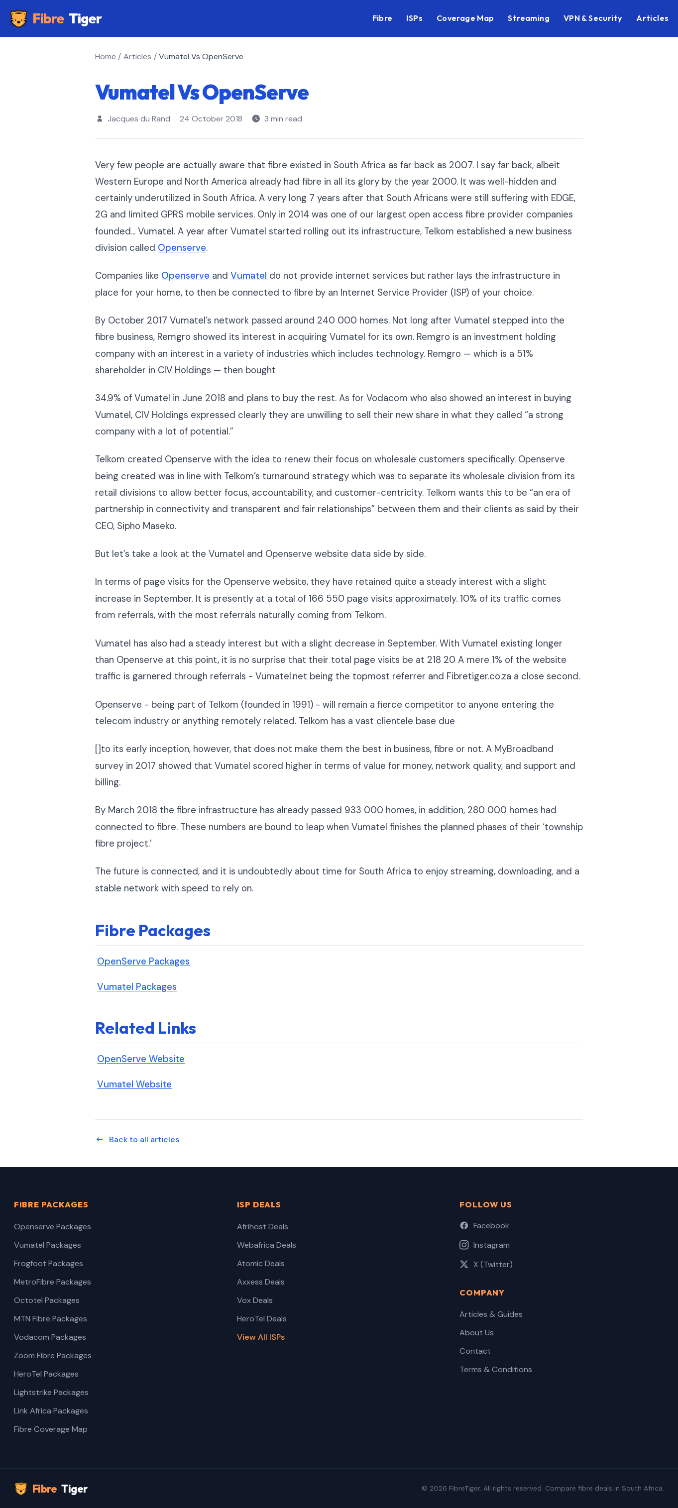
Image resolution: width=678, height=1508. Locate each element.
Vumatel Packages (137, 987)
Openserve (182, 248)
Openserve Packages (52, 1226)
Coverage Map (465, 18)
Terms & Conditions (495, 1369)
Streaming (529, 18)
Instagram (484, 1245)
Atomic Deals (261, 1263)
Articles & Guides (491, 1314)
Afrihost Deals (262, 1226)
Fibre (55, 18)
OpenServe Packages (143, 962)
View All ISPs (261, 1337)
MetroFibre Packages (52, 1282)
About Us (476, 1332)
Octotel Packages (47, 1300)
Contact (475, 1351)
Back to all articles (137, 1139)
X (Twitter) (486, 1264)
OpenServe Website (141, 1059)
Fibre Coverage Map (51, 1429)
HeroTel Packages (46, 1374)
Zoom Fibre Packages (53, 1355)
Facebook (484, 1225)
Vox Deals (255, 1300)
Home (105, 56)
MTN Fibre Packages (50, 1318)
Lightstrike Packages (51, 1392)
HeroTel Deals (262, 1318)
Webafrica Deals (266, 1245)
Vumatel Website (134, 1084)
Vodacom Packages (50, 1337)
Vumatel (249, 276)
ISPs (414, 18)
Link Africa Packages (51, 1410)
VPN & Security (593, 18)
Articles (652, 18)
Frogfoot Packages (48, 1263)
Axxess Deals (261, 1282)
